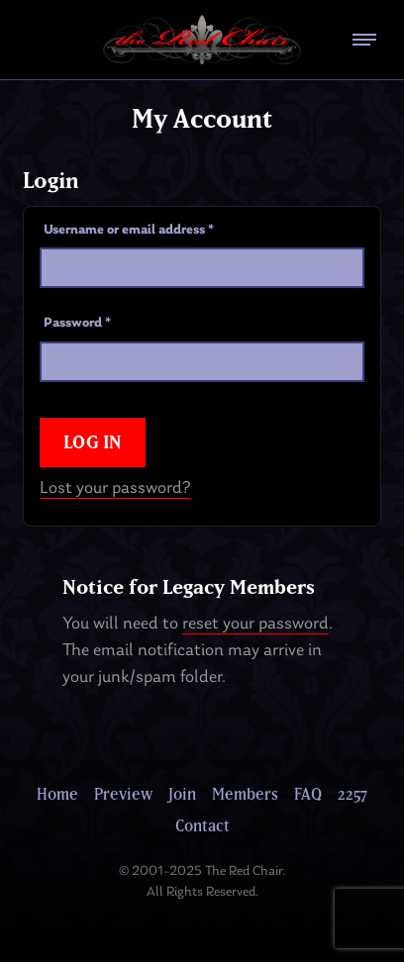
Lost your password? (115, 488)
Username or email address (129, 230)
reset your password (255, 624)
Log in (92, 442)
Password (77, 323)
